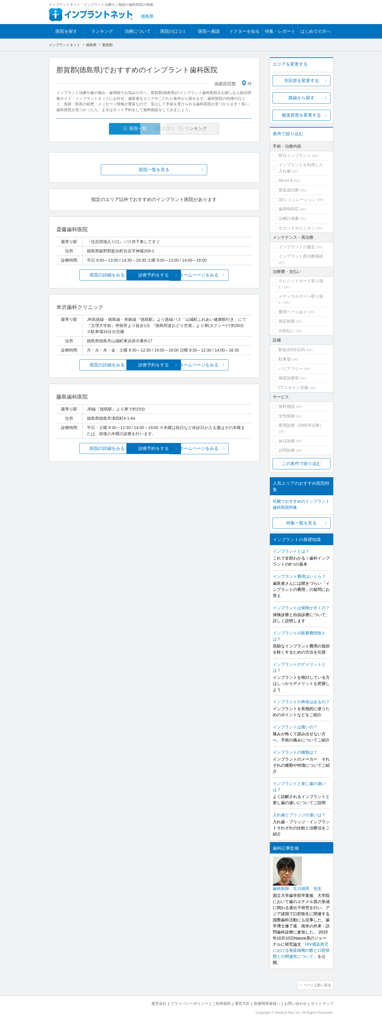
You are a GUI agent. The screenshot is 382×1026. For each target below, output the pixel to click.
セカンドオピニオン (297, 228)
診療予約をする (154, 275)
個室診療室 (289, 378)
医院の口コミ (173, 31)
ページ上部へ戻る (317, 985)
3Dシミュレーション (297, 199)
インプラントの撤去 (297, 247)
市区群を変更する (301, 80)
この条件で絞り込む (301, 463)
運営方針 (242, 1003)
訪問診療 (287, 450)
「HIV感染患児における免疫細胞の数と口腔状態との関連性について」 (301, 950)
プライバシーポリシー (189, 1003)
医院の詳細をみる (88, 275)
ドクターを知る (244, 31)
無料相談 (287, 406)
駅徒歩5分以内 (292, 349)
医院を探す (66, 31)
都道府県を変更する (301, 115)
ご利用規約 (221, 1003)
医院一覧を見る (154, 169)
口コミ (157, 128)
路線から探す (301, 97)
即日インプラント (295, 155)
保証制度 (287, 321)
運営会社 (158, 1003)
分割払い (287, 330)
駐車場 (285, 359)
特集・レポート (280, 31)
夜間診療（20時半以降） (301, 425)
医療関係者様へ (267, 1003)
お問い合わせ (295, 1003)
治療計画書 (289, 218)
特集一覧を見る (301, 522)
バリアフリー (291, 368)
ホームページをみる (219, 275)
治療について (138, 31)
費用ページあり (293, 312)
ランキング (102, 31)
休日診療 (287, 441)
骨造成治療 (289, 190)
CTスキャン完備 (294, 387)
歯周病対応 (289, 209)
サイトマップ (322, 1003)
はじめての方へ (315, 31)
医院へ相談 (209, 31)
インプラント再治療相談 (301, 256)
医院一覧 (96, 128)
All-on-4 (286, 180)
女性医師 (287, 416)
